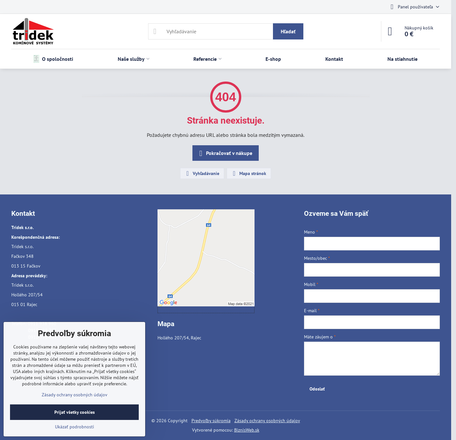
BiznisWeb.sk (246, 430)
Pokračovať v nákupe (224, 153)
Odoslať (317, 389)
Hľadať (288, 31)
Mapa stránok (248, 173)
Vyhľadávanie (201, 173)
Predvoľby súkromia (211, 421)
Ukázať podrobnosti (74, 427)
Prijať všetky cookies (74, 412)
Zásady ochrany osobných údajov (267, 421)
